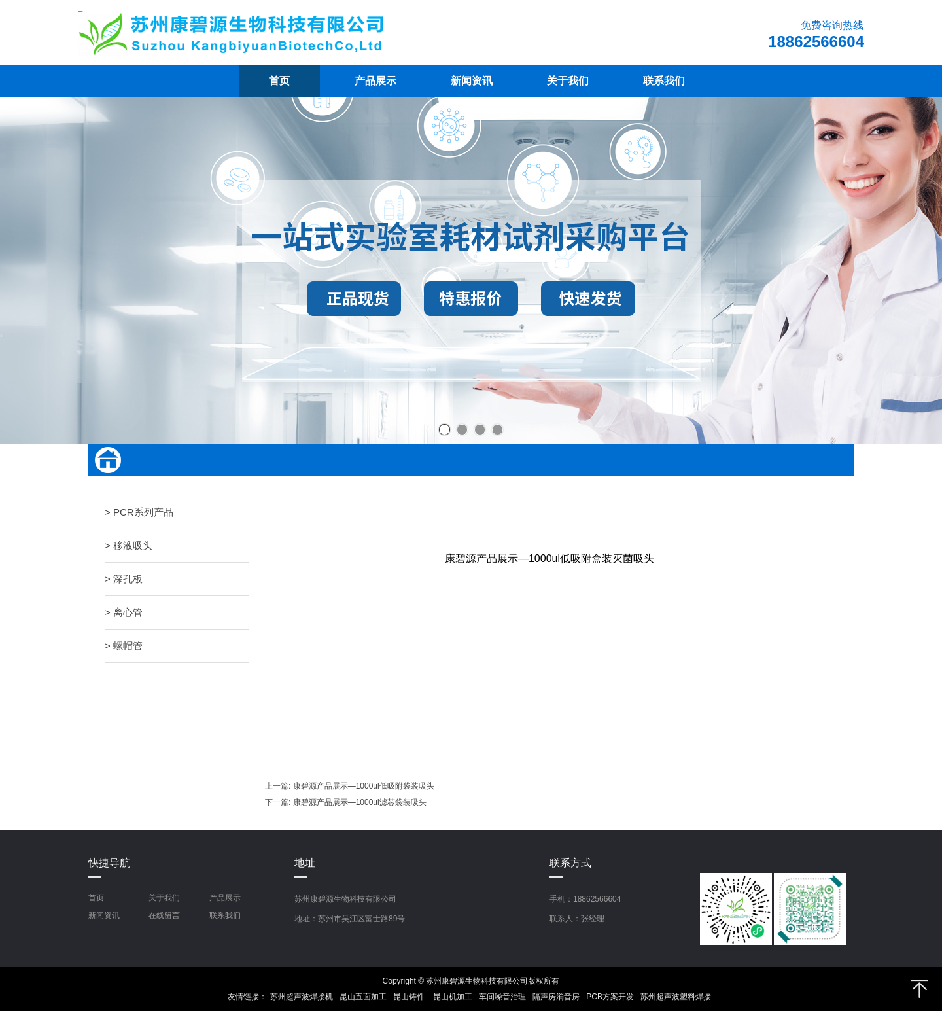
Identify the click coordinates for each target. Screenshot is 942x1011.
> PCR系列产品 (139, 512)
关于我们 (164, 897)
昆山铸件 (410, 996)
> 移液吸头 (128, 545)
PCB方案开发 (610, 996)
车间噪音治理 (502, 996)
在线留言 (164, 915)
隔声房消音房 (556, 996)
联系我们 (225, 915)
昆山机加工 (452, 996)
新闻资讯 (104, 915)
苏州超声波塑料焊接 (675, 996)
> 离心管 (124, 612)
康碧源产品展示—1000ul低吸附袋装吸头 (363, 785)
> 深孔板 (124, 578)
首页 (96, 897)
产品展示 (225, 897)
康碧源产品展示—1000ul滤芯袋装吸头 (360, 802)
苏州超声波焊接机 (301, 996)
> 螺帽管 (124, 645)
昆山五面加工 (363, 996)
